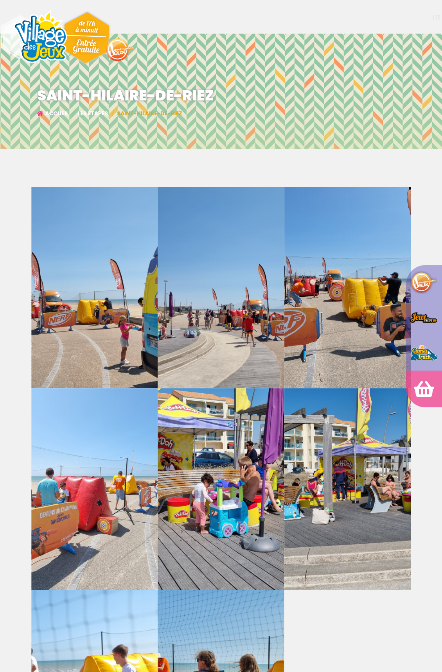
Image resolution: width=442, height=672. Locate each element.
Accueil (53, 113)
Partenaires (332, 17)
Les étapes (295, 17)
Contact (427, 17)
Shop (366, 17)
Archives (396, 17)
